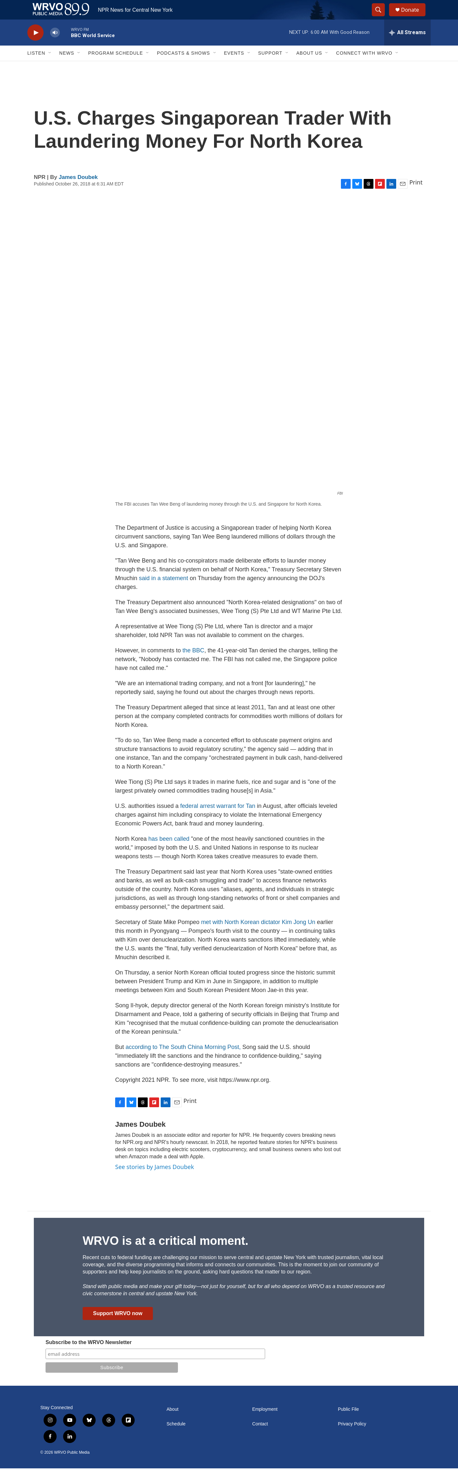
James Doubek (78, 192)
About (173, 1424)
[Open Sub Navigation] (50, 67)
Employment (264, 1424)
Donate (414, 17)
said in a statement (163, 593)
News (66, 67)
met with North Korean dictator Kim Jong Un (258, 936)
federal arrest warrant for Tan (217, 820)
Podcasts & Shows (183, 67)
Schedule (176, 1438)
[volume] (55, 47)
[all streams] (407, 47)
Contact (260, 1438)
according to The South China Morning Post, (183, 1061)
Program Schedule (115, 67)
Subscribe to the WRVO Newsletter (89, 1357)
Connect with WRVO (364, 67)
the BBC (192, 665)
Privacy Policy (352, 1438)
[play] (35, 47)
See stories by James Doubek (154, 1181)
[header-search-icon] (381, 17)
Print (416, 197)
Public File (348, 1424)
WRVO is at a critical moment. (165, 1255)
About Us (309, 67)
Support (270, 67)
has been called (169, 853)
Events (234, 67)
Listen (36, 67)
